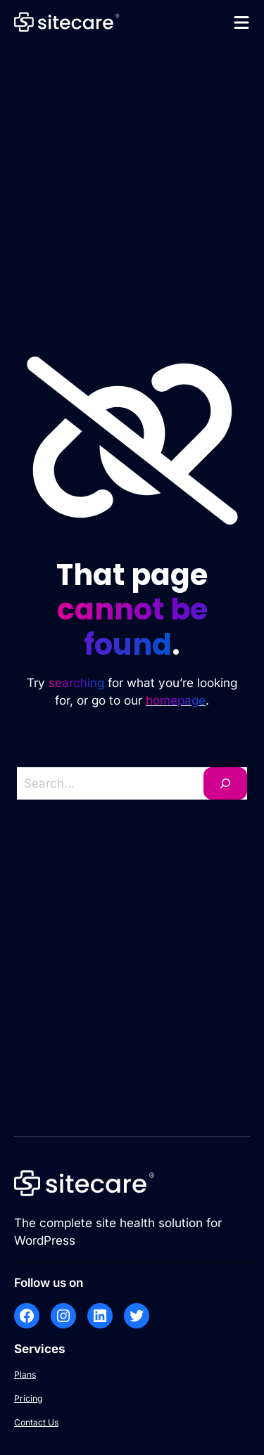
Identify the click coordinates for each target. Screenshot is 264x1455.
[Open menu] (241, 22)
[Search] (225, 783)
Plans (25, 1374)
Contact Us (36, 1422)
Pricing (28, 1398)
